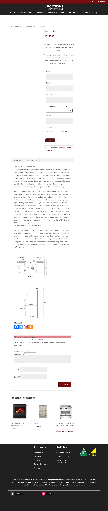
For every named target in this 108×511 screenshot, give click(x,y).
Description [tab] (18, 160)
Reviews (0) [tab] (32, 160)
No (65, 132)
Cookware (38, 460)
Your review (19, 354)
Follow (18, 494)
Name (17, 369)
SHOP (62, 13)
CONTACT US (87, 13)
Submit (50, 140)
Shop (13, 26)
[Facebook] (16, 327)
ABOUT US (73, 13)
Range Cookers (22, 26)
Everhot (32, 26)
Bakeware (38, 452)
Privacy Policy (62, 456)
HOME (12, 13)
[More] (30, 327)
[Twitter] (21, 327)
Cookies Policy (63, 452)
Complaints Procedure (61, 461)
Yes (51, 132)
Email (17, 377)
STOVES (40, 13)
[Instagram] (26, 327)
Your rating (19, 351)
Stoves (37, 468)
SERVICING (52, 13)
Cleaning (38, 456)
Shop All (54, 150)
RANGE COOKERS (25, 13)
